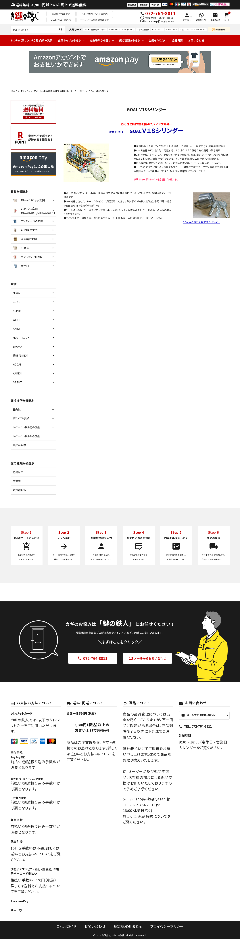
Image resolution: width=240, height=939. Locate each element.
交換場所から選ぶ (100, 40)
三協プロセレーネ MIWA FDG (193, 29)
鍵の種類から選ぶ (129, 40)
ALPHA (17, 311)
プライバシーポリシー (167, 926)
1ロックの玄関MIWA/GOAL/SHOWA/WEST (34, 211)
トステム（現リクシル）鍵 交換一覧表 (32, 40)
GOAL (16, 302)
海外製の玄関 (24, 239)
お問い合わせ (196, 40)
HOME (14, 91)
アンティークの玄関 (27, 221)
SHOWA (17, 346)
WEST (16, 320)
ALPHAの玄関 (25, 230)
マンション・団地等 (27, 257)
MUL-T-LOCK (21, 337)
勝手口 (20, 266)
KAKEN (17, 373)
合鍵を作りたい (158, 40)
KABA (16, 328)
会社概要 (177, 40)
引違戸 (20, 248)
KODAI (17, 364)
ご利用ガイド (65, 926)
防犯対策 (18, 472)
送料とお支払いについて (92, 753)
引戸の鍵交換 (143, 29)
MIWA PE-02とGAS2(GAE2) (121, 29)
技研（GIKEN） (21, 355)
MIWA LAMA (171, 29)
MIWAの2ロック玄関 (28, 200)
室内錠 (17, 409)
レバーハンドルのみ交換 (26, 436)
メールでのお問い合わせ (198, 715)
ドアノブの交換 (21, 418)
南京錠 (17, 481)
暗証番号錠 (19, 445)
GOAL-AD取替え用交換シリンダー (201, 222)
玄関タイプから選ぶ (69, 40)
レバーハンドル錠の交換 (26, 427)
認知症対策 (19, 490)
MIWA (16, 293)
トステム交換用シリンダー (95, 29)
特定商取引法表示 (128, 926)
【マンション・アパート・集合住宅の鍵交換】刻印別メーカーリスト (53, 91)
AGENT (17, 382)
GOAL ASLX (157, 29)
